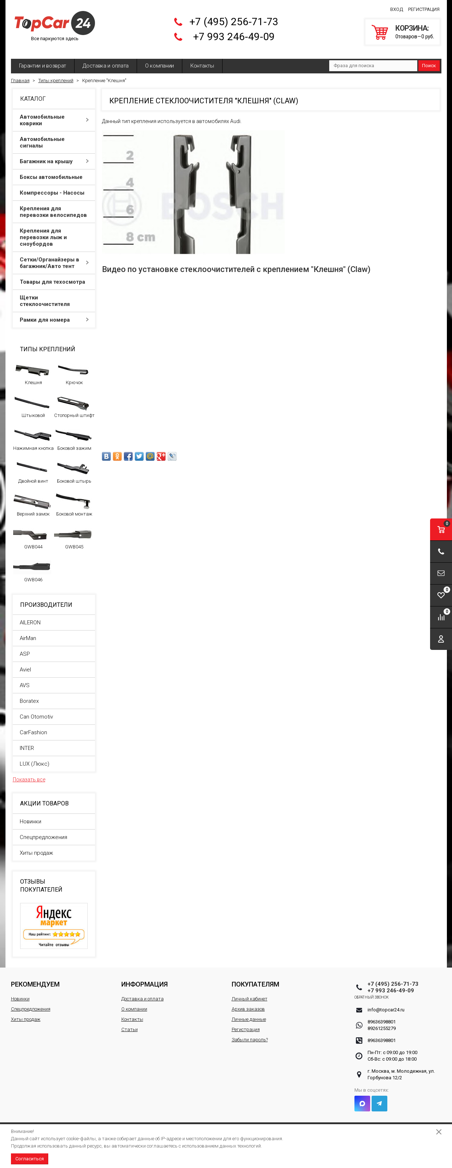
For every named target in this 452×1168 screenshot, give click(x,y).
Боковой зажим (73, 433)
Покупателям (255, 979)
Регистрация (424, 6)
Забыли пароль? (250, 1034)
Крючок (73, 368)
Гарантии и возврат (43, 60)
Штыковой (32, 400)
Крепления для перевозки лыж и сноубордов (54, 232)
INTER (27, 742)
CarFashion (33, 727)
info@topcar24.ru (386, 1004)
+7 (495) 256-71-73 (233, 19)
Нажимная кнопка (33, 433)
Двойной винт (32, 466)
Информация (144, 979)
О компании (159, 60)
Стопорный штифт (74, 400)
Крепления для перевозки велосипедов (54, 206)
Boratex (29, 695)
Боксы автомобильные (54, 171)
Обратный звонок (385, 992)
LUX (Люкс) (34, 758)
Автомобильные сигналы (54, 136)
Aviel (25, 664)
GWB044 (32, 532)
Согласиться (29, 1158)
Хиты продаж (36, 847)
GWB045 (73, 532)
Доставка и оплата (106, 60)
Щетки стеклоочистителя (54, 295)
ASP (25, 648)
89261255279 (382, 1023)
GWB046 (32, 565)
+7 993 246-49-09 (234, 34)
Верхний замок (32, 499)
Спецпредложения (43, 831)
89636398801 (382, 1016)
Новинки (30, 816)
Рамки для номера (54, 314)
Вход (396, 6)
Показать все (29, 774)
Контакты (202, 60)
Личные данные (249, 1013)
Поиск (429, 60)
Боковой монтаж (73, 499)
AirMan (28, 632)
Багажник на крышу (54, 156)
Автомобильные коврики (54, 114)
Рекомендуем (35, 979)
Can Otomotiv (36, 711)
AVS (25, 680)
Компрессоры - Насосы (54, 187)
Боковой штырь (73, 466)
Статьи (129, 1024)
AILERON (30, 617)
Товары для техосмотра (54, 276)
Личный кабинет (249, 993)
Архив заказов (248, 1003)
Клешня (32, 368)
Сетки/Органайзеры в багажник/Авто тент (54, 257)
